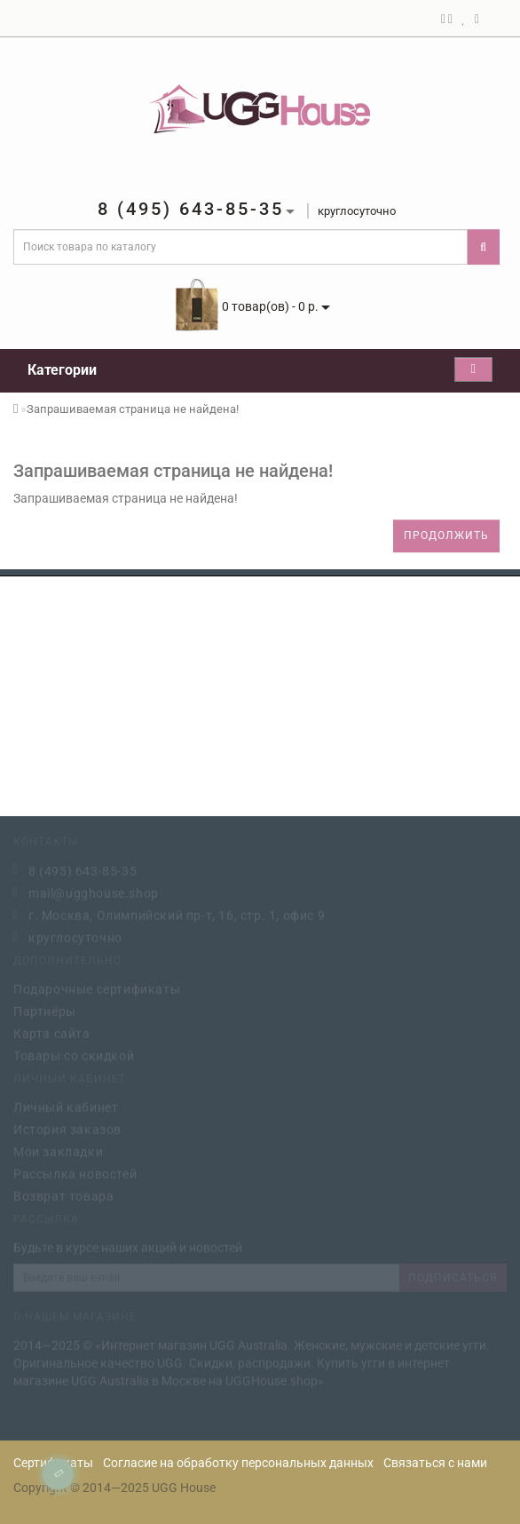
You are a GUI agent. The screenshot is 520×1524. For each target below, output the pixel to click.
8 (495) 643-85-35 (82, 869)
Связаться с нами (435, 1463)
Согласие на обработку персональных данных (238, 1463)
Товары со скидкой (73, 1054)
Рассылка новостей (75, 1172)
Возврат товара (63, 1194)
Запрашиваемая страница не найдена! (133, 409)
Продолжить (446, 535)
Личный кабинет (65, 1106)
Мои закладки (58, 1150)
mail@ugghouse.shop (93, 892)
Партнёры (44, 1010)
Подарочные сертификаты (96, 987)
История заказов (67, 1128)
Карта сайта (52, 1032)
